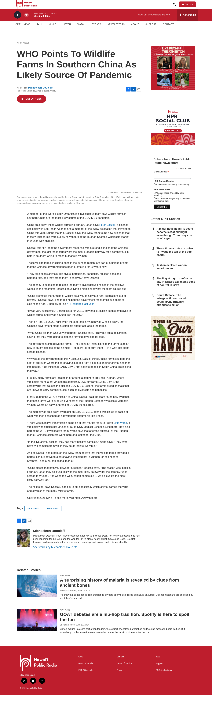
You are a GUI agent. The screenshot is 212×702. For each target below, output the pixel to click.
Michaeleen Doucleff (40, 94)
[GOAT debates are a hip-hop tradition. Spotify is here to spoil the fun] (37, 627)
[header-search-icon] (176, 8)
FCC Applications (164, 677)
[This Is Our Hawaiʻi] (173, 345)
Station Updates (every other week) (172, 191)
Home (17, 31)
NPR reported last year (80, 310)
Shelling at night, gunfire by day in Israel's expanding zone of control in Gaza (176, 288)
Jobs (158, 663)
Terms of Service (124, 670)
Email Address (161, 178)
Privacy (120, 677)
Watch (81, 31)
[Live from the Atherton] (173, 75)
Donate (190, 7)
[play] (17, 21)
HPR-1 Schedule (85, 670)
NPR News (23, 49)
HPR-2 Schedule (85, 677)
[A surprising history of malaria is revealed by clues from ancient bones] (37, 592)
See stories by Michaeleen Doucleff (55, 553)
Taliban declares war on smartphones (172, 273)
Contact (120, 663)
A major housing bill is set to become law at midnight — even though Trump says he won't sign (175, 240)
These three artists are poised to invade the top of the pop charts (175, 258)
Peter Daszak (107, 231)
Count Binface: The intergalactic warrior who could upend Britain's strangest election (172, 306)
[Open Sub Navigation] (33, 31)
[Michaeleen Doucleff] (23, 544)
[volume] (26, 21)
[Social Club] (173, 133)
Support (159, 670)
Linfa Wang (120, 429)
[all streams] (187, 21)
